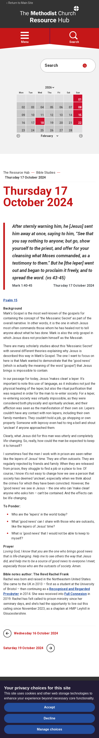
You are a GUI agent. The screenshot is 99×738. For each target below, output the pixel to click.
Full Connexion (75, 594)
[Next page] (51, 648)
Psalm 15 (10, 300)
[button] (25, 35)
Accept (49, 707)
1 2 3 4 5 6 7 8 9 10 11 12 (49, 136)
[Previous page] (7, 633)
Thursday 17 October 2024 (25, 177)
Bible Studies (45, 172)
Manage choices (49, 729)
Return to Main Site (19, 2)
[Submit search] (85, 66)
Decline (49, 718)
